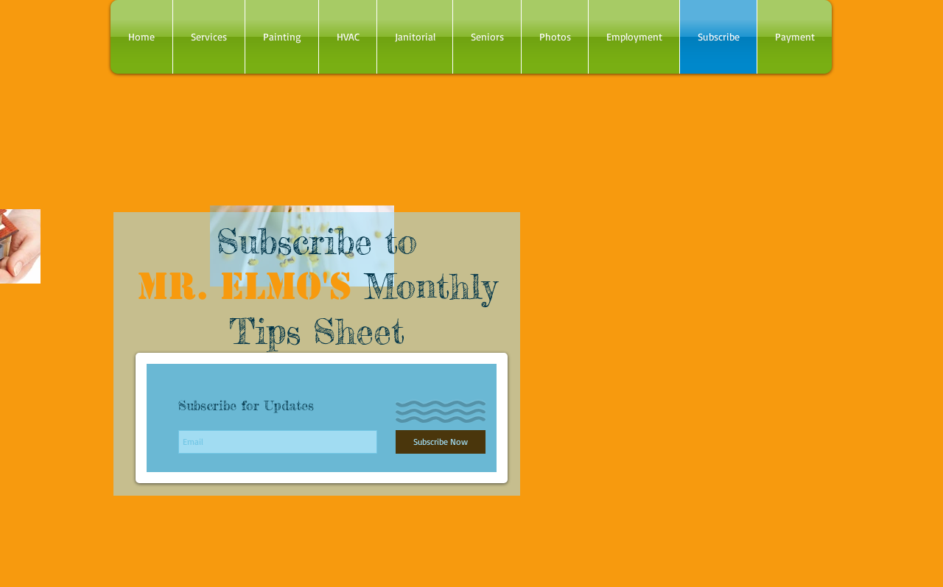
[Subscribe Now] (440, 442)
